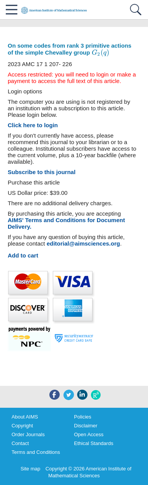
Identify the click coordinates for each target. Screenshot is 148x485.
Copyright (22, 426)
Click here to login (33, 125)
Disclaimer (86, 426)
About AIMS (25, 417)
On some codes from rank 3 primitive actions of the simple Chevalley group (69, 49)
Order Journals (28, 434)
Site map (30, 469)
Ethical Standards (93, 443)
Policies (82, 417)
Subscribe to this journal (42, 172)
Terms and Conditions (36, 452)
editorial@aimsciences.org (83, 243)
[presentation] (100, 53)
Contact (20, 443)
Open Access (89, 434)
